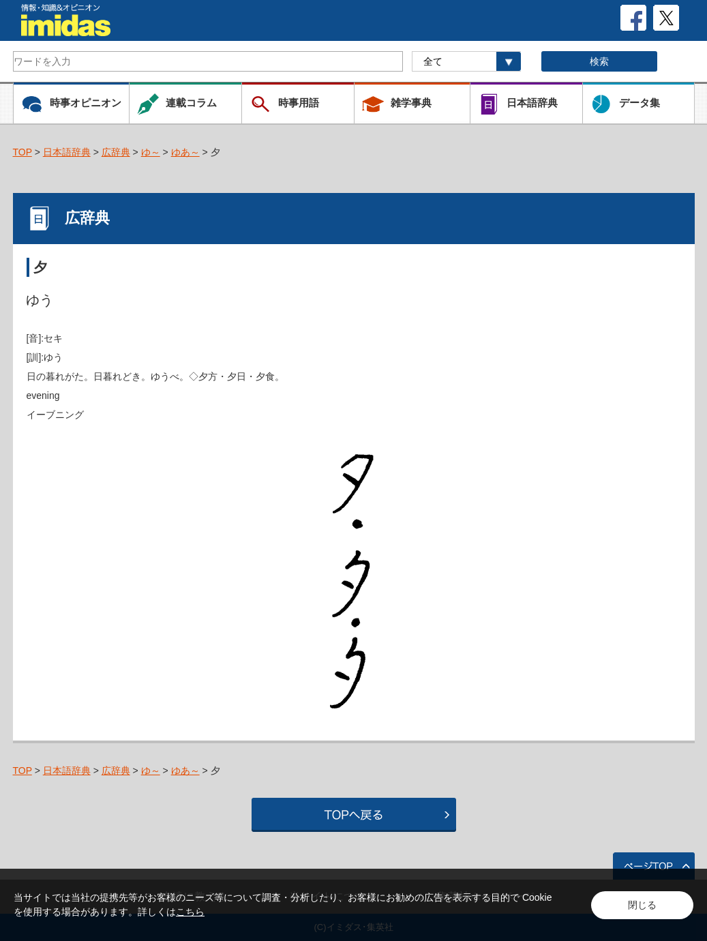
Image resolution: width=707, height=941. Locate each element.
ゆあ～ (185, 152)
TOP (22, 152)
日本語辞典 (67, 152)
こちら (190, 911)
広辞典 (116, 152)
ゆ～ (150, 152)
